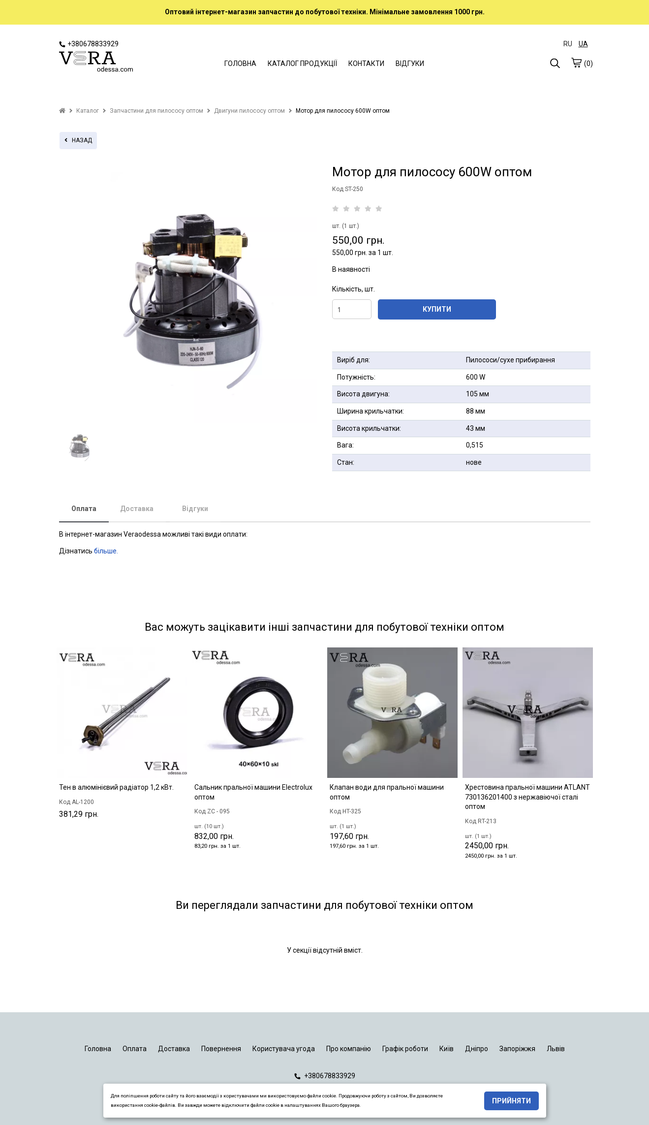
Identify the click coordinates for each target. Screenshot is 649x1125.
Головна (98, 1049)
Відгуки (195, 509)
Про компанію (348, 1049)
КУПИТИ (437, 309)
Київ (446, 1049)
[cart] (576, 62)
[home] (62, 110)
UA (583, 44)
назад (78, 140)
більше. (106, 551)
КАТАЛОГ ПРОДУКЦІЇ (302, 63)
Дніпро (476, 1049)
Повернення (221, 1049)
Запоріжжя (517, 1049)
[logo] (96, 62)
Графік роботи (405, 1049)
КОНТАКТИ (366, 63)
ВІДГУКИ (410, 63)
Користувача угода (283, 1049)
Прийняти (511, 1101)
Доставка (137, 509)
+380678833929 (89, 44)
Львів (556, 1049)
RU (567, 44)
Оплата (83, 509)
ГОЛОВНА (240, 63)
